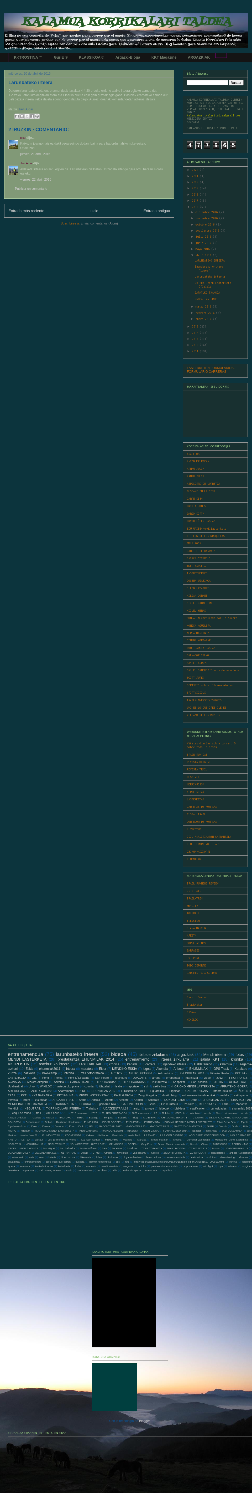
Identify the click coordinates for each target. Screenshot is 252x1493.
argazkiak (185, 1054)
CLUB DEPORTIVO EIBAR (202, 844)
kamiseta (25, 1166)
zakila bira (159, 1086)
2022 (196, 169)
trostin (68, 1170)
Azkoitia (59, 1081)
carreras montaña (175, 1157)
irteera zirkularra (175, 1059)
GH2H (210, 1126)
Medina (177, 1139)
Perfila (59, 1077)
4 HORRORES (238, 1077)
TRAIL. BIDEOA (176, 1148)
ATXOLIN (180, 1113)
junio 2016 (204, 242)
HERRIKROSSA (195, 784)
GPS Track (221, 1069)
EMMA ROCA (194, 543)
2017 (196, 200)
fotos (239, 1054)
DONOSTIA (14, 1122)
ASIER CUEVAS (41, 1090)
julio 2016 (204, 236)
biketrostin (86, 1157)
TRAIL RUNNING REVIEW (202, 883)
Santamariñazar (88, 1148)
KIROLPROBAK (195, 792)
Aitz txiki (195, 1113)
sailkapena (241, 1095)
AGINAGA (14, 1081)
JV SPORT (193, 958)
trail (38, 1112)
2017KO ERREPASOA (114, 1113)
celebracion (196, 1157)
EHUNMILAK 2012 (104, 1090)
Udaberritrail (15, 1086)
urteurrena (151, 1170)
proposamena (190, 1166)
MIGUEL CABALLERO (199, 603)
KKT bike (241, 1073)
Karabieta (117, 1135)
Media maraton (159, 1139)
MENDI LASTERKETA (27, 1059)
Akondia (162, 1069)
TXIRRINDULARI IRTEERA (63, 1108)
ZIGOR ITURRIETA (174, 1152)
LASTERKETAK (195, 799)
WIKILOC (192, 1019)
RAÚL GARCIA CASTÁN (201, 648)
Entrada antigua (156, 211)
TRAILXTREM (195, 898)
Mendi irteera (214, 1054)
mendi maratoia (109, 1166)
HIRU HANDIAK (106, 1081)
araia (31, 1157)
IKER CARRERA (88, 1130)
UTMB (95, 1152)
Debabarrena (33, 1122)
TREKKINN (193, 920)
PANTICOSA (220, 1144)
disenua (243, 1157)
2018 (196, 194)
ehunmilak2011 (49, 1069)
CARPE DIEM (195, 498)
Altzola (96, 1099)
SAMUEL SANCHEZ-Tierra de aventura (213, 670)
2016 (196, 206)
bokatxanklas (153, 1157)
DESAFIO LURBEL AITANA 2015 (228, 1117)
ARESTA (191, 935)
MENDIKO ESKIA (124, 1069)
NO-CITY (192, 905)
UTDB (84, 1152)
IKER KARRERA (196, 565)
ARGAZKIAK (199, 57)
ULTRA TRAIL (238, 1081)
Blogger (144, 1421)
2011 (196, 351)
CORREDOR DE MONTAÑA (202, 821)
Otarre (204, 1144)
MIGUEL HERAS (196, 610)
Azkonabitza (166, 1073)
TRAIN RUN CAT (197, 754)
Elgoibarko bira (106, 1104)
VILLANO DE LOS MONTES (203, 715)
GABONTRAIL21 (159, 1126)
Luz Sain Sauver (90, 1139)
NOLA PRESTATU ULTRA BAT (87, 1144)
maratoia (87, 1069)
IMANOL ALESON (112, 1130)
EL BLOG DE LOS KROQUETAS (206, 536)
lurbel (78, 1166)
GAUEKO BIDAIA (196, 1090)
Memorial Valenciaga (198, 1139)
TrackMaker (195, 1004)
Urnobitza (122, 1152)
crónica (211, 1157)
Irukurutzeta (159, 1081)
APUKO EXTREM (140, 1073)
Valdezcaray (139, 1152)
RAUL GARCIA (123, 1095)
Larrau (226, 1104)
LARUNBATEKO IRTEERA (210, 260)
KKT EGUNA (65, 1095)
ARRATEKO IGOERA (234, 1086)
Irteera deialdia (222, 1090)
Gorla (152, 1104)
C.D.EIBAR (149, 1117)
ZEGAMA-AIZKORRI (199, 851)
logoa (146, 1069)
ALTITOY (116, 1073)
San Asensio (199, 1081)
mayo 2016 (203, 248)
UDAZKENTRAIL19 (115, 1108)
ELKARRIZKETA (63, 1104)
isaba (119, 1086)
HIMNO (12, 1130)
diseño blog (169, 1095)
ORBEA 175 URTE (206, 298)
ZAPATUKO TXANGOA (207, 292)
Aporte (109, 1099)
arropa (156, 1077)
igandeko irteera (174, 1064)
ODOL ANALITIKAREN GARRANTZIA (209, 836)
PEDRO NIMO (240, 1144)
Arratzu (138, 1099)
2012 (196, 344)
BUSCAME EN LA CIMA (201, 491)
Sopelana (117, 1148)
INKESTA (132, 1130)
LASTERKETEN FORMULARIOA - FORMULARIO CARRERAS (211, 370)
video (207, 1077)
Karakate (241, 1069)
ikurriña (233, 1161)
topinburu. (29, 1170)
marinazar (192, 1077)
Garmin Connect (198, 997)
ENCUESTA (133, 1122)
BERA (80, 1117)
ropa (220, 1166)
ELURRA (85, 1104)
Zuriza (12, 1073)
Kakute (90, 1135)
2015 (196, 326)
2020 (196, 182)
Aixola (207, 1113)
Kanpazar (179, 1081)
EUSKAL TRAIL (196, 814)
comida (89, 1086)
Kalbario (103, 1135)
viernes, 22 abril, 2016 (35, 179)
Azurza (50, 1117)
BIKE (83, 1090)
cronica (114, 1064)
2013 (196, 338)
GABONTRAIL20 (135, 1126)
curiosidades (219, 1108)
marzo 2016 (204, 306)
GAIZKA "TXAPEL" (199, 558)
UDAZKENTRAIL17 (19, 1152)
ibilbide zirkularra (153, 1054)
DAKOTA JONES (196, 506)
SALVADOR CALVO (198, 655)
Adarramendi (66, 1090)
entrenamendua (25, 1054)
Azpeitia (36, 1117)
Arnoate (124, 1099)
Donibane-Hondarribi (68, 1122)
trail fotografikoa (92, 1073)
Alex (218, 1113)
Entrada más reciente (26, 211)
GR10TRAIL (194, 890)
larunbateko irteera (77, 1054)
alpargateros (218, 1152)
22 (155, 1113)
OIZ (34, 1077)
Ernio (81, 1126)
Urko (32, 1086)
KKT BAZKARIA (42, 1095)
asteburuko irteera (54, 1064)
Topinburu (120, 1077)
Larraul (39, 1139)
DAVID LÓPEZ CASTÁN (201, 521)
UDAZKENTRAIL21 (46, 1152)
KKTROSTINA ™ (28, 57)
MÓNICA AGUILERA (199, 625)
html (127, 1161)
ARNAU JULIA (195, 468)
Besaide (122, 1117)
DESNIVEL (193, 777)
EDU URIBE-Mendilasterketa (206, 528)
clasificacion (197, 1108)
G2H (91, 1126)
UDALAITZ (139, 1077)
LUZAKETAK (194, 829)
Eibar (102, 1069)
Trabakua (92, 1108)
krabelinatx (64, 1166)
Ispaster (196, 1130)
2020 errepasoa (141, 1113)
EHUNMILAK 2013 (192, 1073)
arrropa (149, 1108)
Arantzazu (231, 1113)
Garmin (223, 1126)
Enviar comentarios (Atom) (99, 223)
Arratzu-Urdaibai (17, 1117)
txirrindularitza (84, 1170)
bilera (99, 1157)
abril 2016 (204, 255)
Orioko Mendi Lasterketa (171, 1144)
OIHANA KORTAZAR (199, 640)
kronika (237, 1059)
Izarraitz (189, 1104)
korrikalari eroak (44, 1166)
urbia (114, 1170)
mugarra (128, 1166)
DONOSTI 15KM (175, 1099)
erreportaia (173, 1077)
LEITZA (26, 1139)
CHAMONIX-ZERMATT (174, 1117)
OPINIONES (116, 1144)
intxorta (69, 1073)
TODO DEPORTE (196, 965)
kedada (132, 1064)
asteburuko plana (68, 1086)
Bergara (108, 1117)
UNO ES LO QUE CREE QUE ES (206, 707)
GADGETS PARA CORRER (202, 972)
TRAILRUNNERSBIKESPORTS (204, 700)
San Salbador (67, 1148)
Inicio (94, 211)
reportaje (133, 1086)
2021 (196, 176)
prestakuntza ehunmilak (164, 1166)
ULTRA (218, 1081)
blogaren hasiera (132, 1157)
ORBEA (132, 1144)
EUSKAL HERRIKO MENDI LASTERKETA (188, 1122)
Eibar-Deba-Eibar (226, 1122)
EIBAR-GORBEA (112, 1122)
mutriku (142, 1166)
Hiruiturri (25, 1130)
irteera (70, 1069)
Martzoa (141, 1139)
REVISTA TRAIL (197, 769)
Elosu (34, 1126)
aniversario (18, 1157)
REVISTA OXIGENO (199, 762)
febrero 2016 (206, 312)
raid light (208, 1166)
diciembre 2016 (207, 212)
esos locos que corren (58, 1161)
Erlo (71, 1126)
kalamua (226, 1064)
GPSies (191, 1012)
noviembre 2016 (207, 218)
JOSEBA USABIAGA (199, 580)
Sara (104, 1148)
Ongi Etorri (147, 1144)
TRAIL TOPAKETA (151, 1148)
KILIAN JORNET (197, 595)
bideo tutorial (68, 1157)
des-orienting (227, 1157)
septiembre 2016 (208, 230)
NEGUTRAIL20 (56, 1144)
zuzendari (41, 1099)
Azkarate (153, 1099)
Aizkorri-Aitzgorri (37, 1081)
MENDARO (111, 1139)
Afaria (82, 1099)
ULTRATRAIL (68, 1152)
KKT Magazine (164, 57)
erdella (224, 1095)
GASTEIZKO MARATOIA (188, 1126)
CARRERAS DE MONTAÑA (202, 806)
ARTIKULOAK (17, 1090)
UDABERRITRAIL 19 (236, 1148)
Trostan (216, 1148)
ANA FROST (194, 454)
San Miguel (49, 1148)
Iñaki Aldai (211, 1130)
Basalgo (93, 1117)
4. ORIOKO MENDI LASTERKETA (193, 1086)
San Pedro (102, 1077)
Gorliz (235, 1126)
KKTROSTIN (18, 1064)
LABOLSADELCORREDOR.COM (206, 1135)
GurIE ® (60, 57)
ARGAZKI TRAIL (63, 1099)
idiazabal (104, 1086)
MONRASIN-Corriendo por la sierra (212, 618)
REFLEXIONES (29, 1148)
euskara (80, 1161)
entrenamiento (137, 1059)
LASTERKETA (17, 1077)
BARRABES (193, 950)
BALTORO (65, 1117)
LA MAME (150, 1135)
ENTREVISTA (152, 1122)
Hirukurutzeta (169, 1104)
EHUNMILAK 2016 (214, 1099)
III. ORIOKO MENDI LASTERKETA (54, 1130)
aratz (136, 1108)
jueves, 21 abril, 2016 (35, 154)
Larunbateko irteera (210, 276)
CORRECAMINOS (196, 943)
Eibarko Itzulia (219, 1073)
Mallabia (127, 1139)
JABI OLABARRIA (232, 1130)
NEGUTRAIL (32, 1108)
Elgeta (244, 1122)
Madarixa (241, 1104)
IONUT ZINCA (151, 1130)
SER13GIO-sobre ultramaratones (210, 685)
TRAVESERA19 (198, 1148)
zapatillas (166, 1170)
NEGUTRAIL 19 (34, 1144)
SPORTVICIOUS (196, 692)
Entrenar (59, 1126)
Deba (194, 1099)
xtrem (26, 1099)
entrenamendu (32, 1161)
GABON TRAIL (80, 1081)
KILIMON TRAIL (51, 1135)
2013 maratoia (78, 1113)
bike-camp (49, 1073)
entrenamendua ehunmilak (198, 1095)
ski (146, 1086)
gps (118, 1161)
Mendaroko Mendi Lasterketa (231, 1139)
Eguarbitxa (157, 1090)
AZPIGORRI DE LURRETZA (203, 483)
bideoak (164, 1108)
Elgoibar (174, 1090)
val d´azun (52, 1112)
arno (41, 1157)
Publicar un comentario (31, 189)
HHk (245, 1126)
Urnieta (108, 1152)
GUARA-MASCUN (196, 928)
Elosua (46, 1126)
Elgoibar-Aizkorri (17, 1126)
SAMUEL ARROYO (197, 662)
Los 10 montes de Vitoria (62, 1139)
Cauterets (198, 1117)
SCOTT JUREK (195, 677)
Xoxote (155, 1152)
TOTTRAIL (193, 913)
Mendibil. (13, 1108)
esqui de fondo (21, 1112)
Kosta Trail (134, 1135)
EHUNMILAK (194, 859)
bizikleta (180, 1108)
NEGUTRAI (14, 1144)
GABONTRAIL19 (132, 1104)
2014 (196, 332)
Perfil (45, 1077)
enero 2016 (204, 318)
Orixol (193, 1144)
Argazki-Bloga (128, 57)
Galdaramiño (203, 1064)
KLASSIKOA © (91, 57)
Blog (135, 1117)
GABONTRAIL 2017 (110, 1126)
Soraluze (132, 1148)
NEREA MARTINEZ (198, 633)
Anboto (178, 1069)
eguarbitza (14, 1161)
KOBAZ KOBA (73, 1135)
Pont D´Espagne (79, 1077)
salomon (232, 1166)
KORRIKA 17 (208, 1104)
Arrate (244, 1113)
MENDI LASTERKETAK (94, 1095)
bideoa (118, 1054)
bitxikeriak (112, 1157)
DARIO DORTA (195, 513)
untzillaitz (102, 1170)
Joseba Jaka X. (29, 1135)
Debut (48, 1122)
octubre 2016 (206, 224)
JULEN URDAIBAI (198, 588)
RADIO (12, 1148)
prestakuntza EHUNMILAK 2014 (86, 1059)
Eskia (29, 1069)
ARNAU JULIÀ (195, 476)
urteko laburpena (131, 1170)
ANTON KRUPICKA (198, 461)
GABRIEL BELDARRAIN (201, 551)
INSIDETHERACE (197, 573)
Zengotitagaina (147, 1095)
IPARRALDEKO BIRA (175, 1130)
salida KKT (210, 1059)
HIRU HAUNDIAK (134, 1081)
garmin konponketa (100, 1161)
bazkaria (29, 1073)
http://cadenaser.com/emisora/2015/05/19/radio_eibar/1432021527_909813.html (179, 1161)
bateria (52, 1157)
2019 (196, 188)
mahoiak (91, 1166)
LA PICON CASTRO (171, 1135)
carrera (150, 1064)
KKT (24, 1095)
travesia (13, 1099)
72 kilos (166, 1113)
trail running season (50, 1170)
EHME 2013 (91, 1122)
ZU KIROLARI (198, 1152)
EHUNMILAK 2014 (133, 1090)
